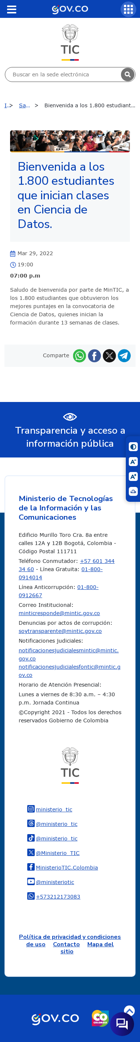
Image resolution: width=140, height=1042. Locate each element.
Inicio (10, 105)
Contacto (66, 944)
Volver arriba (129, 1011)
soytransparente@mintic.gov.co (60, 631)
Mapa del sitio (87, 948)
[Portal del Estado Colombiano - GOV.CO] (70, 9)
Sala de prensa (31, 105)
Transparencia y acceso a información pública (70, 437)
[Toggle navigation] (11, 9)
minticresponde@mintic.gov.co (59, 613)
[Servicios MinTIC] (128, 9)
